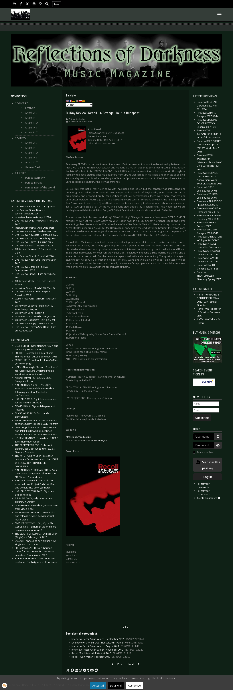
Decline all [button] (116, 685)
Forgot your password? (203, 485)
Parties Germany (35, 177)
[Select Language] (79, 105)
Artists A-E (31, 112)
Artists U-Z (31, 132)
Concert (21, 103)
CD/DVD (20, 138)
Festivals (30, 108)
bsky (56, 4)
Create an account (208, 498)
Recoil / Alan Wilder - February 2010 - (101, 656)
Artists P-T (31, 127)
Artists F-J (30, 117)
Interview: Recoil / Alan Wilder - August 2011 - (105, 646)
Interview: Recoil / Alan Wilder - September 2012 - (108, 639)
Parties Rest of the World (40, 187)
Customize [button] (134, 685)
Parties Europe (33, 182)
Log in (207, 477)
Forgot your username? (203, 492)
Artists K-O (31, 122)
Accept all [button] (98, 685)
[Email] (206, 410)
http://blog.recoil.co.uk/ (78, 436)
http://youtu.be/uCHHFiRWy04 (90, 440)
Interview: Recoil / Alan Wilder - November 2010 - (107, 649)
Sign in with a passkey (207, 465)
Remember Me (205, 452)
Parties (20, 173)
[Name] (206, 403)
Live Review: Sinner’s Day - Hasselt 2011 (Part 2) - (107, 642)
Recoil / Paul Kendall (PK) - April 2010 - (101, 653)
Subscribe (202, 418)
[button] (68, 670)
